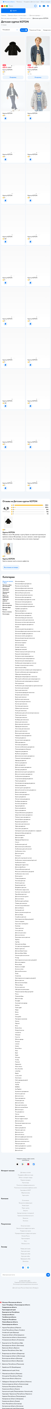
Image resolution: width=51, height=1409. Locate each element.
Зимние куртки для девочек (23, 787)
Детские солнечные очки (22, 1141)
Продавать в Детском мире (25, 1175)
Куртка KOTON (9, 532)
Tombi (16, 973)
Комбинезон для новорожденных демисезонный (28, 685)
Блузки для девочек (20, 808)
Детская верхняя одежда (9, 18)
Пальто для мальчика (21, 715)
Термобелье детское (20, 894)
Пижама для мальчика (21, 717)
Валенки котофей (20, 967)
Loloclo (17, 1044)
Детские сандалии (20, 962)
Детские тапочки (20, 935)
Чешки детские (19, 928)
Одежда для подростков (21, 865)
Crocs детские (19, 930)
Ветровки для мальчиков (22, 695)
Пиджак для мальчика (21, 903)
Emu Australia (19, 1069)
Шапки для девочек (20, 1127)
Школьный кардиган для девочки (24, 624)
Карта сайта (25, 1195)
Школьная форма (20, 581)
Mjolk (16, 1055)
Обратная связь (25, 1193)
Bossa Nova (18, 1048)
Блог (25, 1241)
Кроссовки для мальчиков (22, 824)
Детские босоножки (21, 971)
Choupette (18, 1016)
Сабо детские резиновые (22, 989)
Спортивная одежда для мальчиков (24, 692)
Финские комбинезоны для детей (24, 871)
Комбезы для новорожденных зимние (25, 663)
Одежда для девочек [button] (6, 593)
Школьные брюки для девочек (23, 613)
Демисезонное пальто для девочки (25, 756)
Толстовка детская (20, 880)
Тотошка (17, 1041)
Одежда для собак (25, 1259)
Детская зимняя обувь (21, 982)
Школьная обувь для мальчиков (24, 617)
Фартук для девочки (20, 611)
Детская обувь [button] (7, 607)
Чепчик (17, 1114)
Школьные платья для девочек (23, 602)
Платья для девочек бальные (23, 749)
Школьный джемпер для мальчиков (25, 638)
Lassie (16, 1014)
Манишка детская (20, 1143)
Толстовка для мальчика (21, 706)
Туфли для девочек (20, 826)
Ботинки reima (19, 969)
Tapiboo (17, 939)
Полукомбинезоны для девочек (24, 812)
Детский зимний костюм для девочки (25, 790)
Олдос (17, 1010)
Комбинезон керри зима (22, 889)
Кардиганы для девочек (21, 751)
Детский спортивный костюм (23, 858)
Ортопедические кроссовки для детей (26, 960)
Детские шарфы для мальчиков (23, 1137)
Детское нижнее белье (21, 1107)
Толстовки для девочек (21, 744)
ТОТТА (17, 1084)
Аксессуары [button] (6, 614)
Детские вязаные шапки (21, 1139)
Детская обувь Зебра (21, 953)
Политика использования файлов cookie (25, 1187)
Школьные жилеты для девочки (24, 636)
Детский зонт (19, 1150)
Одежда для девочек (20, 760)
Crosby (17, 1059)
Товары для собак (25, 1253)
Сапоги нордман (19, 921)
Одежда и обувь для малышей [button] (7, 585)
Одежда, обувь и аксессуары (17, 15)
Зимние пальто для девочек (22, 740)
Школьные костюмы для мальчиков (25, 622)
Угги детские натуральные (22, 946)
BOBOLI (17, 1087)
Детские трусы (19, 1109)
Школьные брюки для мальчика (24, 590)
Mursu (17, 994)
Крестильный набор (20, 667)
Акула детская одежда (21, 1003)
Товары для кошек (25, 1248)
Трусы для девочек (20, 1098)
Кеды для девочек (20, 835)
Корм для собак (25, 1256)
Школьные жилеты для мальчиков (24, 620)
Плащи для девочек (20, 878)
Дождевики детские (20, 887)
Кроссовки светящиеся (21, 923)
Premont (17, 1062)
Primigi (17, 957)
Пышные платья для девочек (23, 758)
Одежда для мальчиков (21, 726)
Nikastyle (17, 1035)
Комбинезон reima (20, 851)
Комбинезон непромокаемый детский (26, 860)
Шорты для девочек (20, 785)
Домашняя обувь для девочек (23, 833)
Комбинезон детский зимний (23, 849)
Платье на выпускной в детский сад (25, 651)
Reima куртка (18, 876)
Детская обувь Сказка (21, 951)
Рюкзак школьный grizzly (22, 586)
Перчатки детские (20, 1130)
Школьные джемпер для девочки (24, 629)
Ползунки (18, 855)
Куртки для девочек (20, 810)
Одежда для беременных (22, 840)
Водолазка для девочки (21, 821)
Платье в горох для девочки (22, 817)
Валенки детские (20, 948)
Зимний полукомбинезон (22, 905)
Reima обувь (18, 964)
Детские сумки (19, 1132)
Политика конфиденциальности (26, 1185)
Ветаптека (25, 1261)
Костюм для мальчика (21, 704)
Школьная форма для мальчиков (24, 588)
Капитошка (18, 1078)
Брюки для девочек (20, 797)
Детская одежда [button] (7, 605)
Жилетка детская (19, 883)
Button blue (18, 1028)
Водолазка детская (20, 885)
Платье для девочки (20, 738)
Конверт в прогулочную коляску (24, 665)
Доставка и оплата (25, 1172)
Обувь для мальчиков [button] (6, 596)
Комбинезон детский (21, 844)
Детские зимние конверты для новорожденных (28, 670)
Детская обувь (19, 914)
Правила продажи (26, 1180)
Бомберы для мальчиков (22, 719)
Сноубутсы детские (20, 917)
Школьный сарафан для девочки (24, 633)
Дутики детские (19, 980)
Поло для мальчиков (20, 710)
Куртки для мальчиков (21, 690)
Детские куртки (25, 18)
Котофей (17, 1001)
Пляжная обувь (19, 996)
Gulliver (17, 1005)
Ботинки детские (20, 987)
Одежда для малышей (21, 649)
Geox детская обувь (20, 944)
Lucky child (18, 1075)
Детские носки (19, 1096)
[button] (13, 10)
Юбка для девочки (20, 742)
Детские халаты (19, 1103)
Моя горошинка (19, 683)
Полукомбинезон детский (22, 869)
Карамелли (18, 1064)
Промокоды (25, 1182)
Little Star (17, 1071)
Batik (16, 1053)
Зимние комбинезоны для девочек (24, 747)
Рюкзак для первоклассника (23, 1123)
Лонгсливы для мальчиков (22, 729)
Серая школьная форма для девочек (25, 606)
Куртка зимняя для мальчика (23, 701)
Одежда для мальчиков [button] (6, 589)
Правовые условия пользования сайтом (25, 1282)
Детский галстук (19, 1134)
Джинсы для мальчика (21, 731)
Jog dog (17, 942)
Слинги (17, 842)
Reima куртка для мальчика (22, 733)
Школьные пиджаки (20, 642)
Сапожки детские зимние (22, 955)
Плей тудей (18, 1007)
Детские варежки (20, 1116)
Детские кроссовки (20, 933)
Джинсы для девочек (21, 792)
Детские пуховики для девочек (23, 774)
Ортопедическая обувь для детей (24, 919)
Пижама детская (19, 1100)
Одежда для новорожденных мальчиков (26, 676)
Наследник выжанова (21, 1019)
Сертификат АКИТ (25, 1190)
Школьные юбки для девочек (23, 597)
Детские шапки (19, 1121)
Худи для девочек (20, 806)
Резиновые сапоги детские (22, 937)
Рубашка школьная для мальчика (24, 604)
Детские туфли (19, 837)
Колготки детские (20, 1093)
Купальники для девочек (22, 1091)
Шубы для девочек (20, 765)
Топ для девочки (19, 1112)
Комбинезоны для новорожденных (25, 658)
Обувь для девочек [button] (5, 600)
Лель (16, 1050)
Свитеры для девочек (21, 769)
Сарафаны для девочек (21, 608)
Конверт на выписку (20, 647)
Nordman (17, 926)
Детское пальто (19, 899)
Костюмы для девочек (21, 803)
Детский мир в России (19, 1288)
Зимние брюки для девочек (22, 819)
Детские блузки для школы (22, 593)
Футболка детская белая (21, 901)
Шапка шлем (18, 1125)
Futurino (17, 1037)
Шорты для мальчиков (21, 722)
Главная (3, 15)
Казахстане (29, 1288)
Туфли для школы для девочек (23, 615)
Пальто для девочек (20, 781)
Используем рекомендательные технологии (25, 1284)
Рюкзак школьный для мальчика (24, 595)
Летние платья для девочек (22, 799)
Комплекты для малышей (22, 688)
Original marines (19, 1030)
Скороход (18, 976)
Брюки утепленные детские (23, 912)
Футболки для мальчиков (22, 699)
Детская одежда (34, 15)
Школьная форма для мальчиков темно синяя (27, 631)
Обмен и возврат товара (25, 1177)
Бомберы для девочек (21, 801)
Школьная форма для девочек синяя (25, 599)
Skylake (17, 627)
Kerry (16, 1025)
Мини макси (18, 1066)
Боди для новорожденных (22, 654)
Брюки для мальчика (20, 697)
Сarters (17, 1046)
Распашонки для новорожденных (24, 656)
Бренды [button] (5, 609)
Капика (17, 1021)
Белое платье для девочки (22, 794)
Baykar (17, 1073)
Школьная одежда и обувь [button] (8, 582)
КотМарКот (18, 1089)
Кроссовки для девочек (21, 828)
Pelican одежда (19, 1039)
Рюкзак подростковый (21, 1118)
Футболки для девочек (21, 753)
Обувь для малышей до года (22, 674)
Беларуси (35, 1288)
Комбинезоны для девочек (22, 776)
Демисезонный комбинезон (23, 846)
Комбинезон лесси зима (22, 874)
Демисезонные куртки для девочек (25, 772)
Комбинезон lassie (20, 862)
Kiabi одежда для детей (21, 1080)
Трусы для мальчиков (21, 1105)
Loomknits (18, 1032)
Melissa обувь (19, 985)
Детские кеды (19, 998)
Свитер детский (19, 910)
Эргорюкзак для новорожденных (24, 661)
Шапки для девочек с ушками (23, 1146)
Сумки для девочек (20, 1148)
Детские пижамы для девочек (23, 767)
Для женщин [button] (6, 603)
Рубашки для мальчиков (21, 708)
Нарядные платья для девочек (23, 735)
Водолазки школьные (21, 640)
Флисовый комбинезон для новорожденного (27, 679)
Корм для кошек (25, 1251)
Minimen (17, 1057)
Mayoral (17, 1023)
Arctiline (17, 1082)
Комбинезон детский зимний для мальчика (27, 713)
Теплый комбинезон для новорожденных (26, 672)
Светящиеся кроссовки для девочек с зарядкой (28, 831)
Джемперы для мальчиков (22, 724)
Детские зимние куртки (21, 896)
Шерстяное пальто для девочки (24, 815)
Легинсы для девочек (21, 763)
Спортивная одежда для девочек (24, 778)
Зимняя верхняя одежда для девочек (25, 783)
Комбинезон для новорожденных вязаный (27, 681)
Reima (16, 1012)
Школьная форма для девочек (23, 583)
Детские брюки (19, 908)
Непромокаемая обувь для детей (24, 991)
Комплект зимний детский (22, 892)
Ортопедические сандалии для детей (25, 978)
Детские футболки (20, 867)
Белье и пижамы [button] (7, 612)
